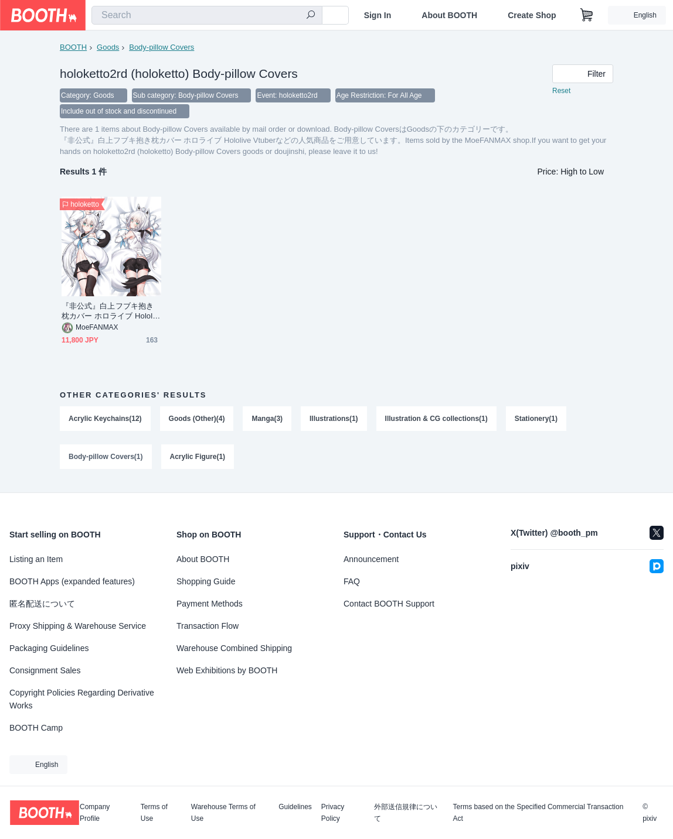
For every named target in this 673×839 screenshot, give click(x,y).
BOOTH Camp (36, 727)
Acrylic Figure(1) (198, 458)
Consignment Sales (44, 670)
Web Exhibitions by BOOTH (226, 670)
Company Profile (95, 812)
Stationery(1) (536, 420)
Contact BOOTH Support (389, 603)
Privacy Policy (332, 812)
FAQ (352, 581)
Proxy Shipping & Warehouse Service (77, 626)
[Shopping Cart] (587, 15)
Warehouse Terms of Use (223, 812)
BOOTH (73, 47)
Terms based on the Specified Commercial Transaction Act (538, 812)
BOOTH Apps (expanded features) (72, 581)
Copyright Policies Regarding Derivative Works (81, 699)
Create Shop (532, 15)
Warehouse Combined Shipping (234, 648)
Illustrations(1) (334, 420)
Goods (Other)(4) (197, 420)
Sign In (378, 15)
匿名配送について (42, 603)
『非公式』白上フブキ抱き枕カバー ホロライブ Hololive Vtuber (110, 312)
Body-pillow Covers (161, 47)
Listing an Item (36, 559)
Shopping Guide (205, 581)
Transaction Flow (207, 626)
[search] (311, 16)
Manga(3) (267, 420)
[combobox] (206, 15)
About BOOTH (449, 15)
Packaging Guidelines (49, 648)
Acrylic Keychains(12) (105, 420)
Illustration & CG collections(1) (436, 420)
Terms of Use (154, 812)
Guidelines (295, 807)
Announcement (371, 559)
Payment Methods (209, 603)
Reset (561, 91)
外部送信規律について (405, 812)
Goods (108, 47)
